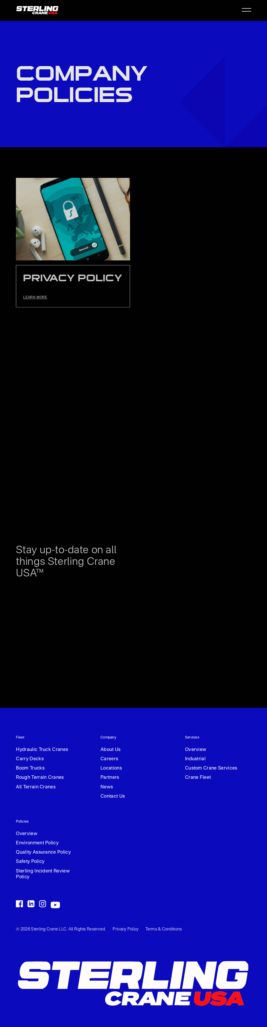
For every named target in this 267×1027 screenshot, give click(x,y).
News (106, 787)
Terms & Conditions (163, 929)
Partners (109, 777)
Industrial (195, 759)
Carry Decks (30, 759)
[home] (37, 9)
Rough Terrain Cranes (40, 777)
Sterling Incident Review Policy (43, 874)
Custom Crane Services (211, 768)
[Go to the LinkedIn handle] (31, 903)
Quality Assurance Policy (43, 852)
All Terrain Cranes (36, 787)
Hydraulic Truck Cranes (42, 749)
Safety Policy (30, 861)
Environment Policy (37, 843)
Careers (109, 759)
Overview (195, 749)
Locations (111, 768)
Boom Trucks (30, 768)
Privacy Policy (125, 929)
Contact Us (112, 796)
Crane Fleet (198, 777)
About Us (110, 749)
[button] (244, 10)
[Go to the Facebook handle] (19, 903)
